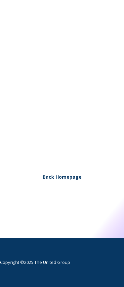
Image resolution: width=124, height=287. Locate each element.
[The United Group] (59, 25)
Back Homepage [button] (62, 177)
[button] (109, 25)
